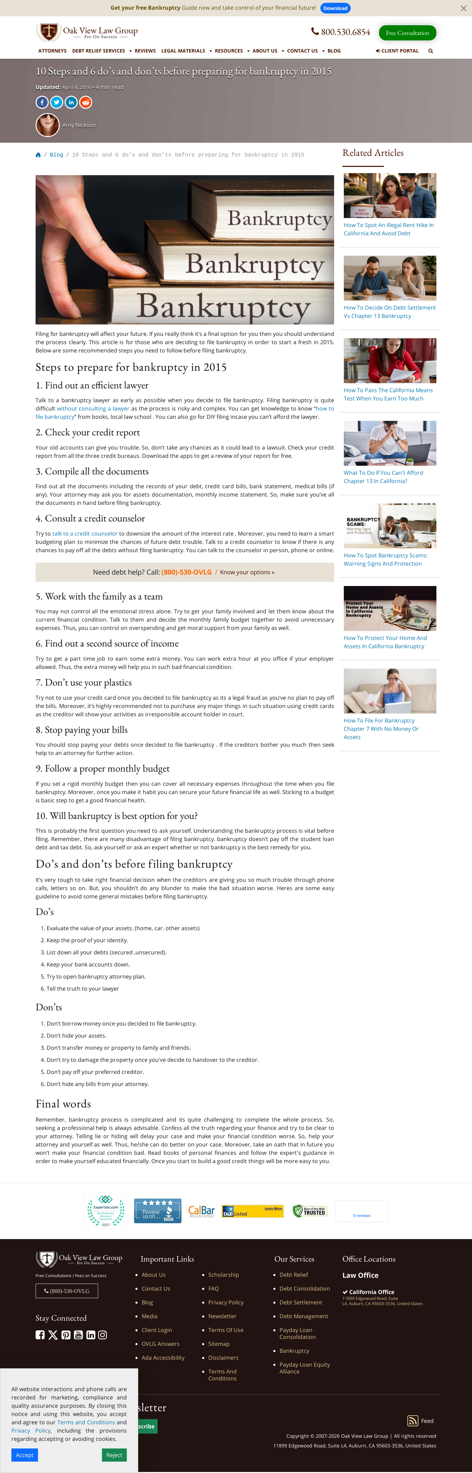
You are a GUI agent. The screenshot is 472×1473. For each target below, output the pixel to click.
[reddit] (86, 102)
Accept (25, 1455)
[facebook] (43, 102)
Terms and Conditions (222, 1376)
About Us (265, 50)
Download (335, 8)
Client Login (157, 1331)
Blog (334, 50)
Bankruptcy (294, 1352)
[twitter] (57, 102)
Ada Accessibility (163, 1358)
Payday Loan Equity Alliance (305, 1369)
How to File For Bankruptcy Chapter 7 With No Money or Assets (381, 729)
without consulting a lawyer (94, 409)
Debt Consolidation (305, 1289)
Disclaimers (223, 1358)
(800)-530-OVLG (69, 1292)
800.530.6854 (340, 31)
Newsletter (222, 1317)
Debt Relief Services (98, 50)
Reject (114, 1455)
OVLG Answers (161, 1345)
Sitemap (219, 1345)
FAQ (213, 1289)
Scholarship (223, 1276)
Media (150, 1317)
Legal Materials (183, 50)
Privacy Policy (226, 1303)
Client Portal (397, 50)
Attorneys (52, 50)
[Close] (463, 8)
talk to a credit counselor (84, 534)
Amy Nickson (79, 125)
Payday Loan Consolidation (298, 1334)
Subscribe (141, 1427)
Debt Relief (294, 1276)
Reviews (145, 50)
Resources (229, 50)
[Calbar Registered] (201, 1212)
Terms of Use (226, 1331)
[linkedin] (72, 102)
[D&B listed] (252, 1211)
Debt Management (304, 1317)
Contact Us (302, 50)
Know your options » (247, 573)
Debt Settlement (301, 1303)
